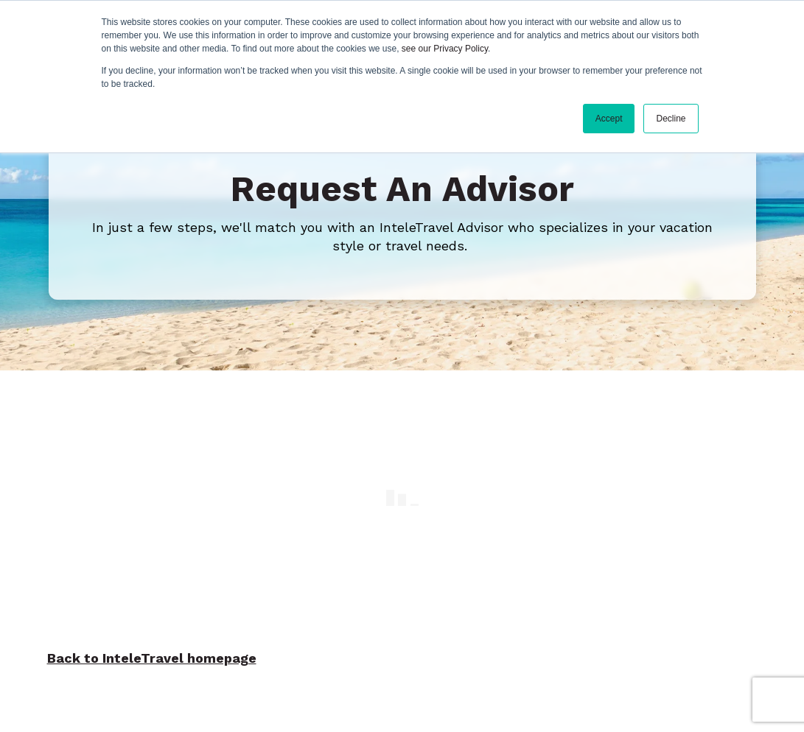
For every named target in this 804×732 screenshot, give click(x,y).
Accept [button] (609, 118)
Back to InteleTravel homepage (151, 654)
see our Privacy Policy (445, 48)
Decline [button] (670, 118)
